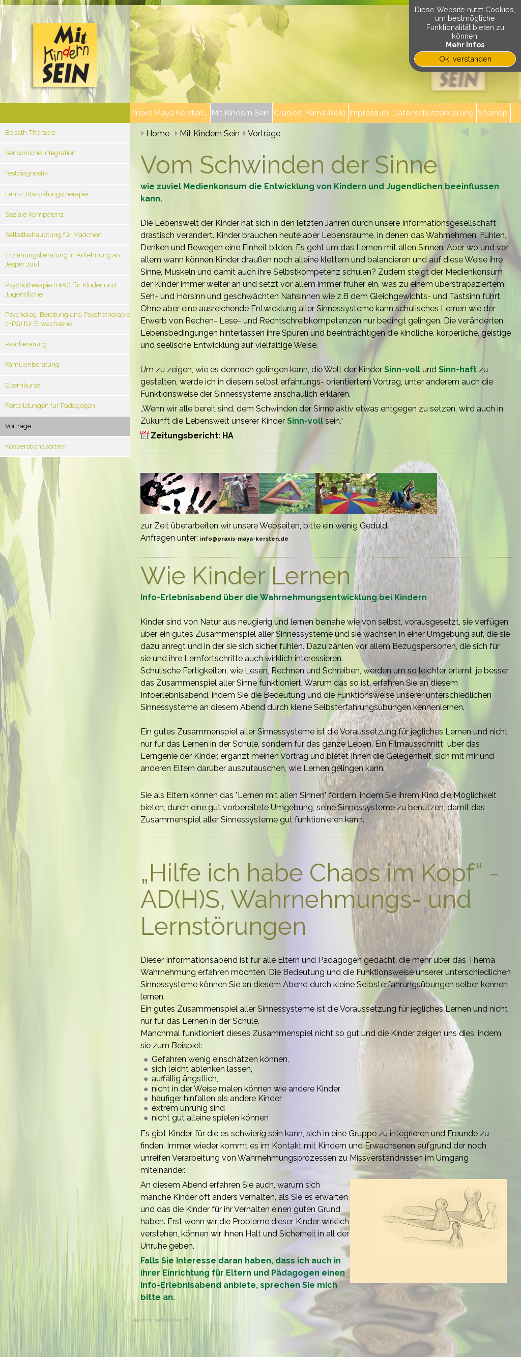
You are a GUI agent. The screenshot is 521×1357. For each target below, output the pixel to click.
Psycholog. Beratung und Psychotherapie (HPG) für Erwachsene (67, 319)
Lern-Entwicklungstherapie (46, 194)
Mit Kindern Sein (210, 133)
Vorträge (18, 426)
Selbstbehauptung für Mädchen (53, 235)
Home (157, 133)
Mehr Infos (465, 44)
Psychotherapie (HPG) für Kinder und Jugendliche (60, 289)
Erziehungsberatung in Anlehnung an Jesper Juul (62, 259)
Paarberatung (26, 344)
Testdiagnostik (26, 173)
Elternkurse (22, 385)
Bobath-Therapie (30, 132)
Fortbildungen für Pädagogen (50, 405)
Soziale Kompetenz (34, 214)
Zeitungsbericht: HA (192, 435)
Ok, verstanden (465, 58)
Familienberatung (32, 364)
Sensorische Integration (40, 153)
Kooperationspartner (36, 446)
